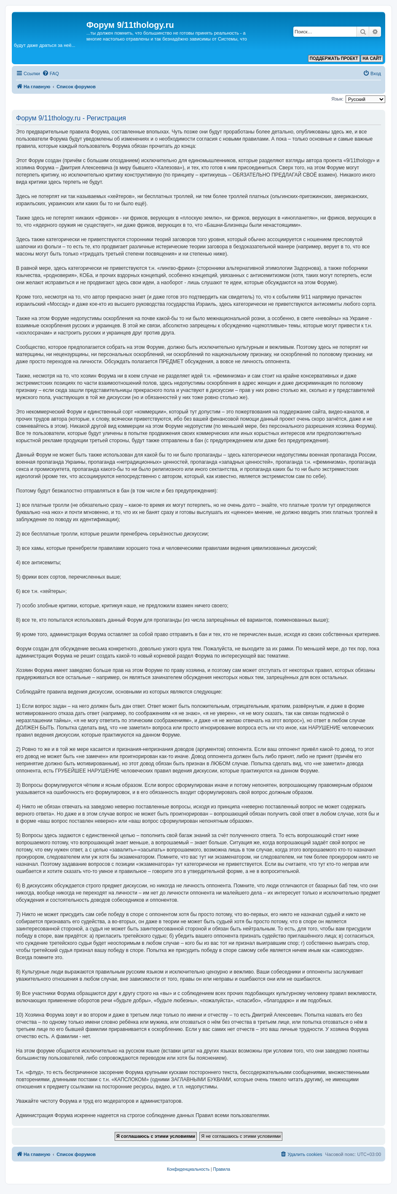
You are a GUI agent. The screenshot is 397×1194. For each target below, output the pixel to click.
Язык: (337, 98)
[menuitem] (50, 73)
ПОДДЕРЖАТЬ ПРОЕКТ (334, 58)
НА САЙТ (371, 58)
